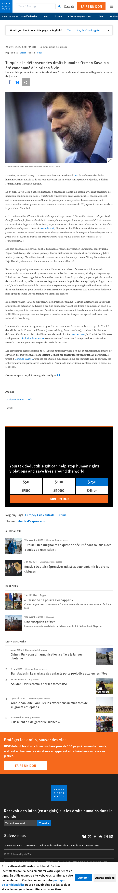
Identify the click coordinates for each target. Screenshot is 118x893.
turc (76, 175)
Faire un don (91, 6)
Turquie (61, 515)
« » (24, 359)
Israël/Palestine (31, 16)
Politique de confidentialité (54, 845)
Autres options (105, 877)
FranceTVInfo (24, 399)
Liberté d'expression (31, 521)
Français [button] (69, 6)
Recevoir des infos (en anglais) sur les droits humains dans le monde (58, 813)
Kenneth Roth (46, 228)
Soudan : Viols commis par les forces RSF (39, 684)
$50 (26, 482)
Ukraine (59, 16)
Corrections (31, 845)
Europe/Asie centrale (40, 515)
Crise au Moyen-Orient (81, 16)
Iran (47, 16)
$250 (92, 482)
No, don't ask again (88, 30)
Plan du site (77, 845)
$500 (26, 490)
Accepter (83, 877)
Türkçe (39, 52)
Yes (69, 30)
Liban (102, 16)
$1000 (58, 490)
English (23, 52)
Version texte (92, 845)
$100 (59, 482)
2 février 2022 (77, 334)
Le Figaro (10, 399)
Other (92, 490)
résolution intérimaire (32, 338)
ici (58, 375)
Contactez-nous (13, 845)
